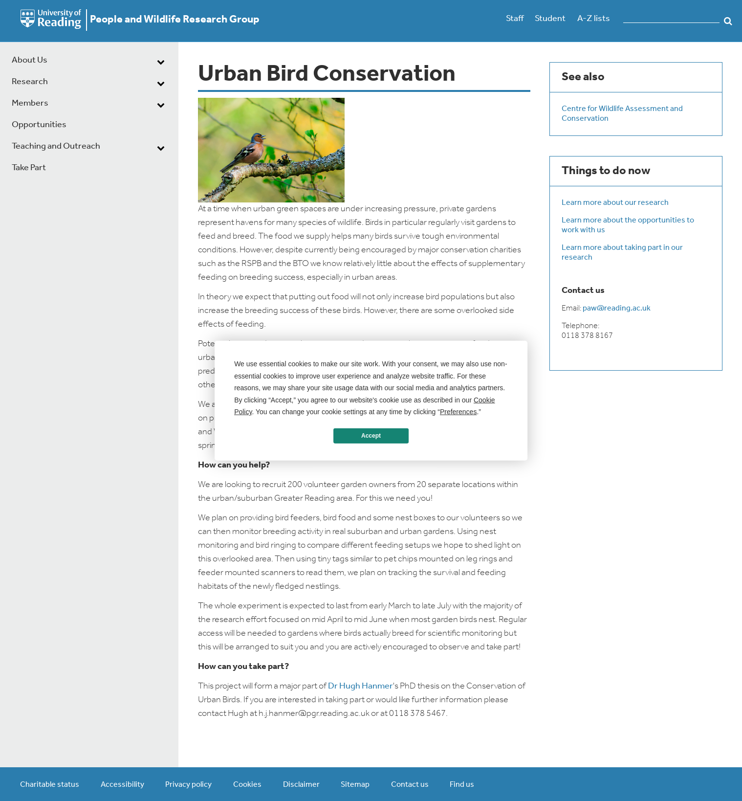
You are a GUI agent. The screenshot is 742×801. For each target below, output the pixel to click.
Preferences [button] (458, 412)
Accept (371, 435)
